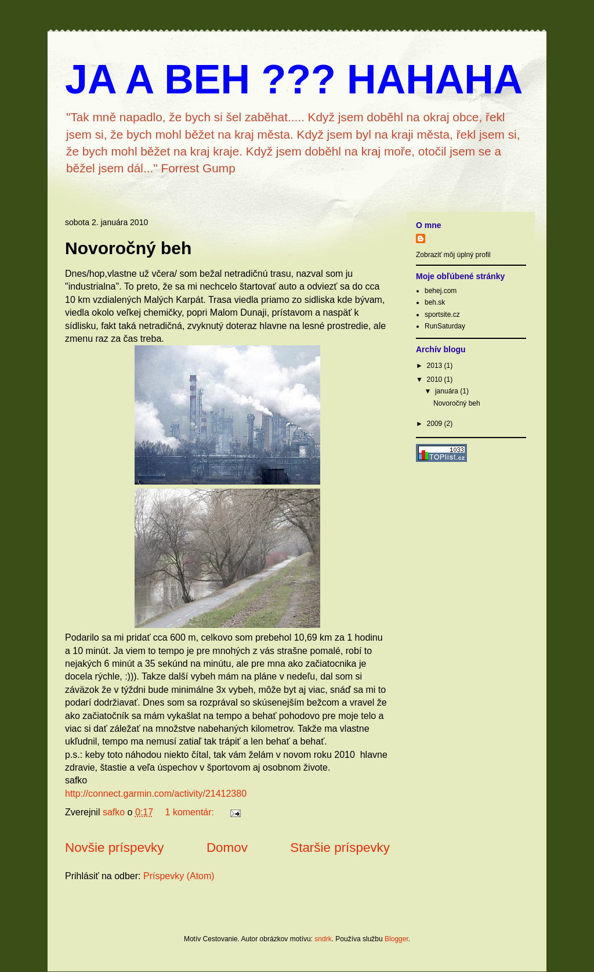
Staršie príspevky (340, 847)
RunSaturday (445, 326)
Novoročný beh (128, 248)
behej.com (441, 291)
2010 (435, 379)
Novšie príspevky (114, 847)
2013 (435, 366)
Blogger (396, 939)
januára (447, 391)
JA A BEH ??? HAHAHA (294, 79)
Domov (227, 847)
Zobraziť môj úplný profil (453, 255)
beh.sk (435, 302)
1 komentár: (191, 812)
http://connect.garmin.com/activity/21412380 (156, 793)
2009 (435, 424)
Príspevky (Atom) (179, 876)
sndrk (322, 939)
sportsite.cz (442, 314)
